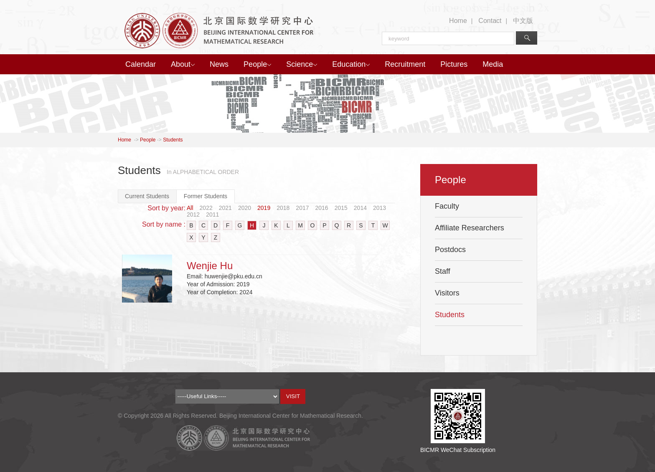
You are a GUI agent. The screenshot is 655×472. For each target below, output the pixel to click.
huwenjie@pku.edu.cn (233, 276)
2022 (206, 207)
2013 (379, 207)
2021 (225, 207)
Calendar (140, 64)
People (257, 64)
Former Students (205, 196)
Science (301, 64)
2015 (341, 207)
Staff (442, 271)
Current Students (147, 196)
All (190, 207)
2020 (244, 207)
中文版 (523, 20)
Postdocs (450, 249)
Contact (489, 20)
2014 (360, 207)
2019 (263, 207)
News (219, 64)
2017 (302, 207)
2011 (212, 214)
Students (173, 140)
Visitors (447, 293)
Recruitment (405, 64)
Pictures (453, 64)
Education (351, 64)
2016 (321, 207)
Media (492, 64)
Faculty (447, 206)
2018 (283, 207)
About (183, 64)
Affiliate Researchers (469, 228)
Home (458, 20)
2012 (193, 214)
